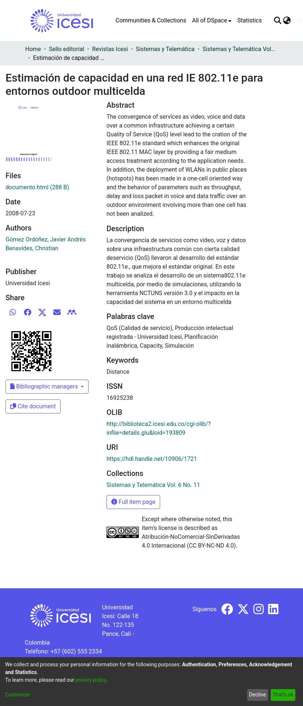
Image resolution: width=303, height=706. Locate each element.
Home (33, 49)
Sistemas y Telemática (165, 49)
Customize (17, 695)
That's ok (283, 695)
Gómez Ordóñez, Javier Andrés (46, 239)
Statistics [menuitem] (249, 20)
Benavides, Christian (32, 248)
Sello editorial (66, 49)
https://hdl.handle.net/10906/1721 (152, 458)
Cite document (33, 406)
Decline (257, 695)
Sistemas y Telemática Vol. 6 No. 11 (239, 49)
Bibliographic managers (44, 386)
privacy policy (90, 680)
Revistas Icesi (110, 49)
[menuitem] (211, 20)
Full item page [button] (133, 501)
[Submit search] (277, 20)
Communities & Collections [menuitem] (151, 20)
